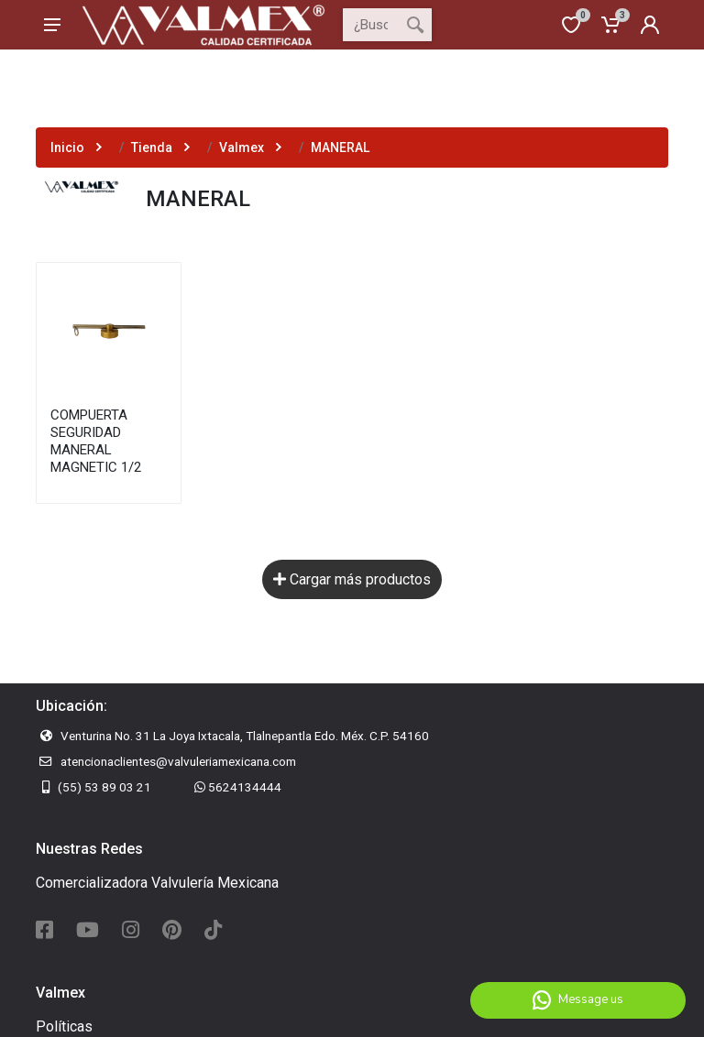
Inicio (67, 147)
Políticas (64, 1026)
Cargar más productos (352, 579)
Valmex (241, 147)
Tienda (151, 147)
